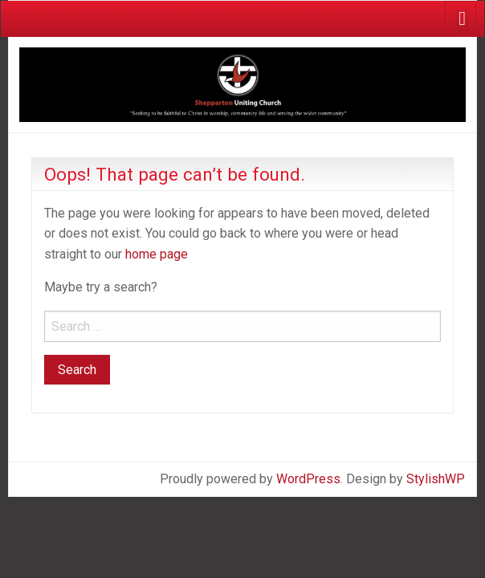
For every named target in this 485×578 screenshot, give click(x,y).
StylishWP (435, 478)
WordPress (308, 478)
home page (156, 254)
